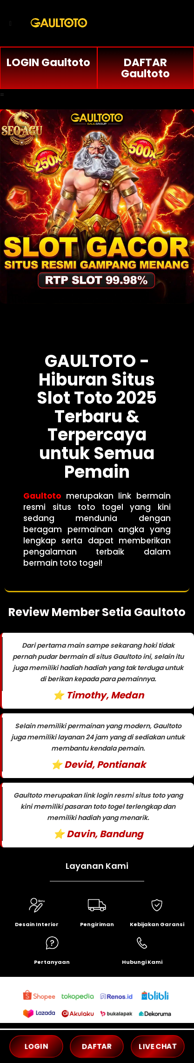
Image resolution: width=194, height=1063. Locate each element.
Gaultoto (42, 495)
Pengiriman (97, 924)
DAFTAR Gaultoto (145, 68)
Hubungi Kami (142, 962)
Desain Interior (37, 924)
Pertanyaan (52, 962)
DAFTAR (96, 1046)
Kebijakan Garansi (157, 924)
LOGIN (36, 1046)
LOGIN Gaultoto (48, 62)
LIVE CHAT (157, 1046)
